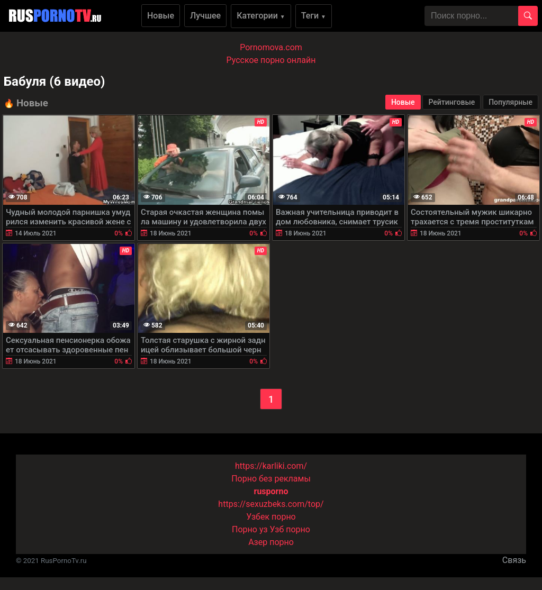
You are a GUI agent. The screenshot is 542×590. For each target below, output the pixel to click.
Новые (160, 16)
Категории (261, 16)
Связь (514, 560)
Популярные (510, 102)
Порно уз (250, 529)
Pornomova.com (271, 47)
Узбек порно (271, 517)
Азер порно (271, 542)
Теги (313, 16)
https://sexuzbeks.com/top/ (270, 504)
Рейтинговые (451, 102)
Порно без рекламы (271, 479)
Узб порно (290, 529)
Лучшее (205, 16)
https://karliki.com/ (271, 466)
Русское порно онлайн (271, 60)
